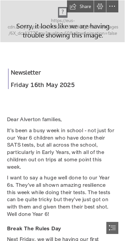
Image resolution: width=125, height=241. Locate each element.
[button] (80, 6)
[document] (62, 120)
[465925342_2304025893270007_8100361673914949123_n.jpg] (62, 21)
